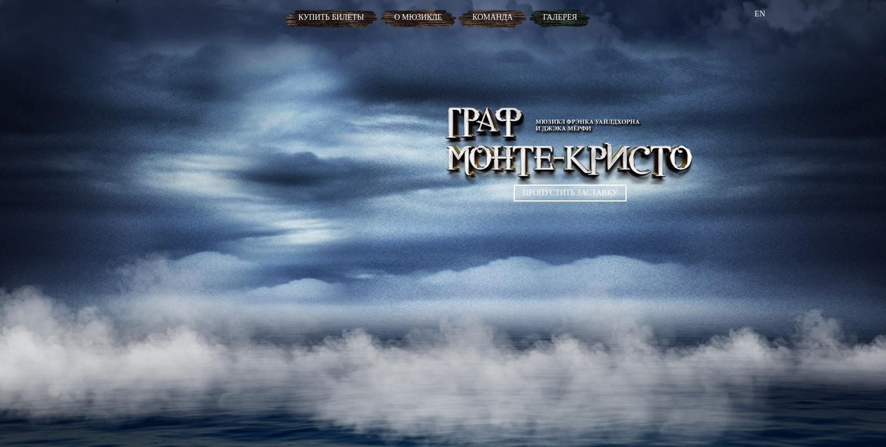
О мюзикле (418, 17)
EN (759, 14)
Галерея (560, 17)
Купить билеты (331, 17)
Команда (492, 17)
